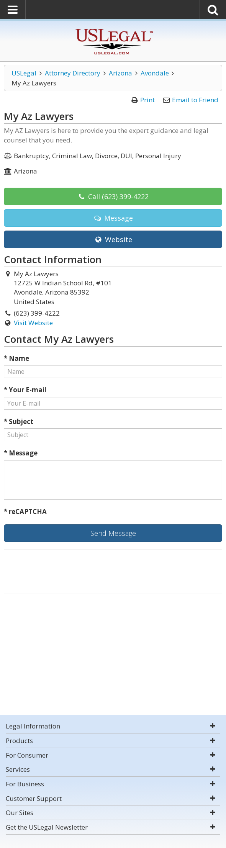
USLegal (23, 73)
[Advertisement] (113, 655)
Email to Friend (195, 99)
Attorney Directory (72, 73)
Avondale (155, 73)
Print (147, 99)
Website (113, 239)
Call (113, 196)
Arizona (120, 73)
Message (113, 218)
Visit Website (33, 322)
